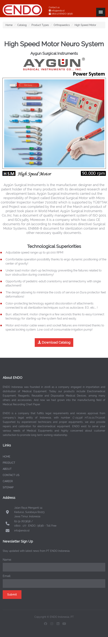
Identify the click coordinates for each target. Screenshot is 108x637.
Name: (7, 559)
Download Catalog (54, 342)
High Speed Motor (85, 25)
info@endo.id (57, 10)
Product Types (40, 25)
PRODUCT (9, 462)
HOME (6, 456)
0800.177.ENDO (59, 14)
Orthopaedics (62, 25)
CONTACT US (11, 475)
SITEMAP (8, 487)
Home (9, 25)
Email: (7, 576)
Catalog (22, 25)
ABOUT (7, 468)
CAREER (8, 481)
